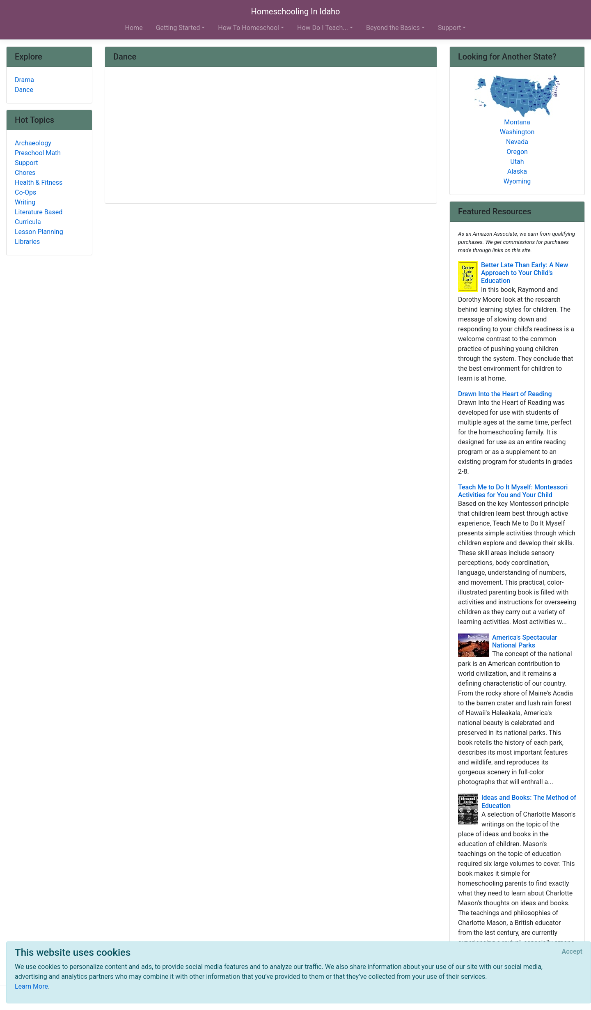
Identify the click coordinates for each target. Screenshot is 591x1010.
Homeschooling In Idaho (295, 11)
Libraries (27, 242)
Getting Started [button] (178, 28)
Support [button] (449, 28)
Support (26, 163)
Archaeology (33, 143)
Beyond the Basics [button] (393, 28)
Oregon (517, 152)
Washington (517, 132)
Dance (24, 90)
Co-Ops (25, 192)
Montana (517, 122)
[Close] (572, 952)
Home (134, 28)
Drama (24, 80)
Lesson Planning (39, 232)
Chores (25, 173)
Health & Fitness (38, 182)
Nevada (517, 142)
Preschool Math (38, 153)
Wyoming (517, 181)
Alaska (517, 171)
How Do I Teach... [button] (322, 28)
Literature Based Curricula (38, 217)
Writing (25, 202)
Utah (517, 161)
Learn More (31, 986)
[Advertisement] (270, 135)
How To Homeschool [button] (248, 28)
